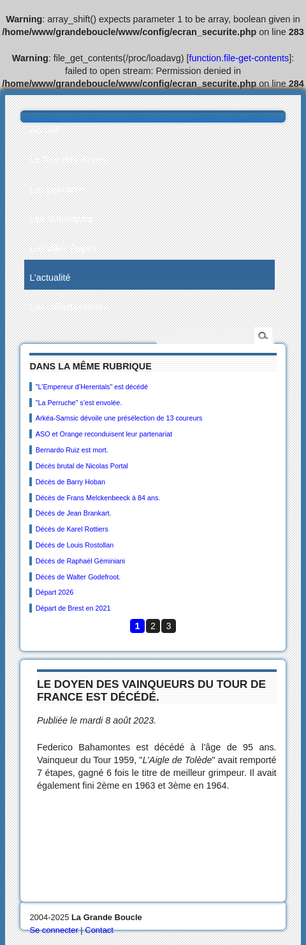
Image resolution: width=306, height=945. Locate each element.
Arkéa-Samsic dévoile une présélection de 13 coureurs (119, 418)
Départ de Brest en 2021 (73, 608)
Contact (99, 930)
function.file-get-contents (239, 58)
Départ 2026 (54, 592)
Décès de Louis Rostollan (74, 545)
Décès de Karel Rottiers (72, 529)
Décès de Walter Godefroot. (78, 577)
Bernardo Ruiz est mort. (72, 450)
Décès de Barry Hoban (70, 482)
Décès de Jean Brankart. (74, 513)
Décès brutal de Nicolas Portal (82, 466)
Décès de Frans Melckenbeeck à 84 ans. (98, 498)
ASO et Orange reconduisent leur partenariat (104, 434)
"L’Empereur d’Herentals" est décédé (92, 387)
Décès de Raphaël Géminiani (80, 561)
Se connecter (53, 930)
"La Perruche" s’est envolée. (79, 402)
